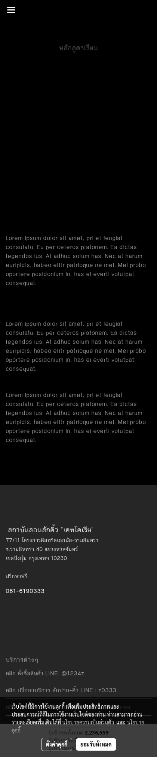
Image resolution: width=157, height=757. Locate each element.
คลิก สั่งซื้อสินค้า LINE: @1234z (45, 673)
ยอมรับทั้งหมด (96, 744)
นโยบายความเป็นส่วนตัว (88, 722)
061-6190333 (25, 591)
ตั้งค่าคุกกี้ (56, 744)
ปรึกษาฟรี (16, 576)
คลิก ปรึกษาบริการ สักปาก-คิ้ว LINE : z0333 (61, 690)
